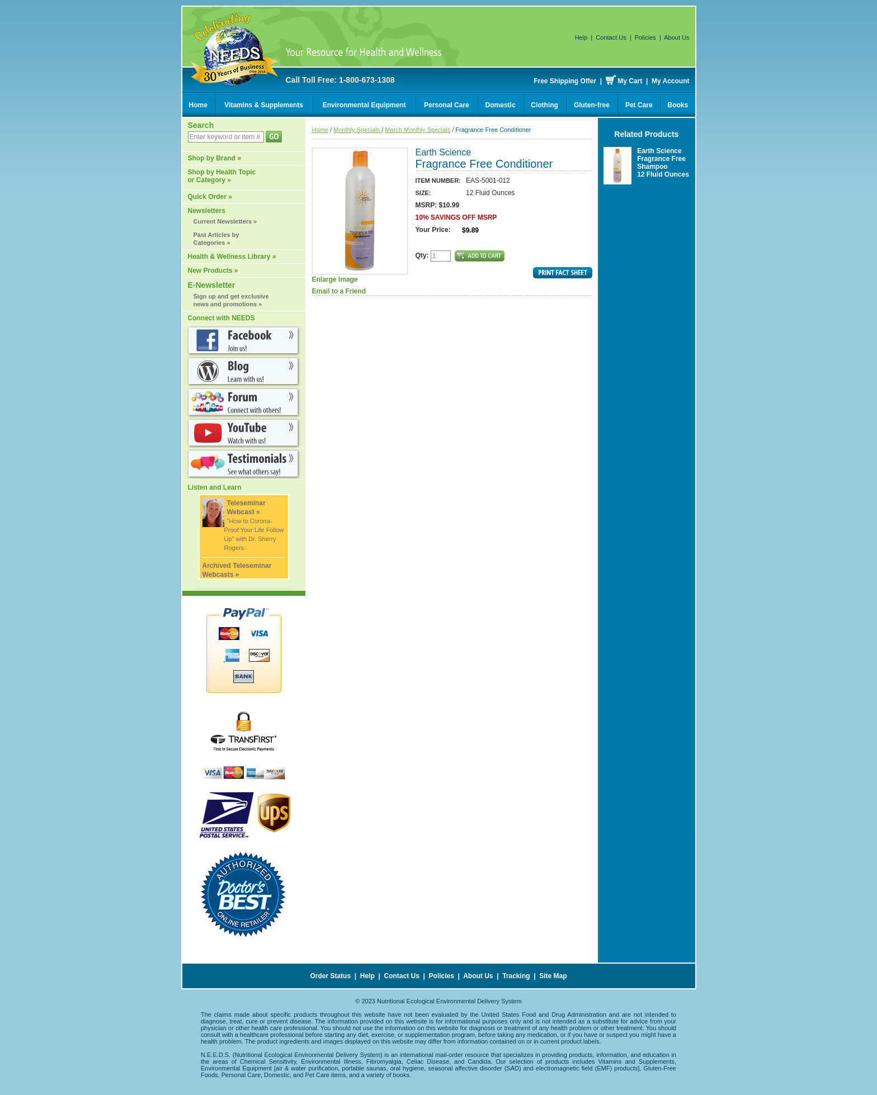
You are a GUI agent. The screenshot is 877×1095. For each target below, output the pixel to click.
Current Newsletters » (225, 221)
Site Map (553, 976)
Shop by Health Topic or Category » (222, 176)
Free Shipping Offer (565, 81)
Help (581, 37)
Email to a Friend (339, 291)
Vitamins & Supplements (263, 105)
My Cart (629, 81)
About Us (676, 37)
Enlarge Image (360, 215)
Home (198, 105)
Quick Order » (210, 197)
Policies (645, 37)
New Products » (213, 270)
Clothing (544, 105)
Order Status (330, 976)
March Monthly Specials (417, 129)
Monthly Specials (357, 129)
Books (678, 105)
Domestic (500, 105)
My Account (671, 81)
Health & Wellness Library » (232, 256)
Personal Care (446, 105)
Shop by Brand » (214, 158)
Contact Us (611, 37)
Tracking (516, 976)
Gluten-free (592, 105)
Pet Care (639, 105)
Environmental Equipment (364, 105)
